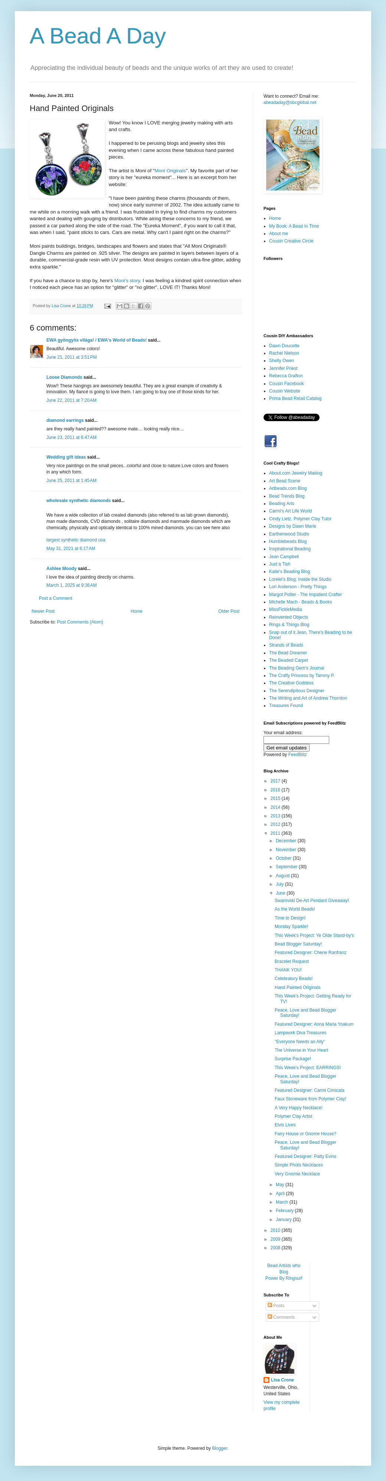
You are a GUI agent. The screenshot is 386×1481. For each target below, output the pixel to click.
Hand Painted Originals (297, 987)
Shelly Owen (281, 360)
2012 (276, 824)
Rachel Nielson (284, 353)
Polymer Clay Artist (293, 1116)
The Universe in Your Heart (301, 1050)
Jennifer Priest (283, 368)
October (284, 858)
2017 (276, 781)
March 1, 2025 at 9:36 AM (71, 585)
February (285, 1210)
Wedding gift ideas (66, 457)
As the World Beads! (295, 909)
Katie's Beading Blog (289, 571)
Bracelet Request (292, 961)
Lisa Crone (282, 1380)
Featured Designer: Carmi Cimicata (309, 1090)
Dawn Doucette (284, 345)
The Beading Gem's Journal (296, 668)
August (283, 875)
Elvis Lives (285, 1124)
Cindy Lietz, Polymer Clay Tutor (300, 518)
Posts (276, 1305)
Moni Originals (170, 170)
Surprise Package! (293, 1058)
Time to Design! (290, 918)
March (283, 1202)
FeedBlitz (297, 754)
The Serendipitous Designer (296, 690)
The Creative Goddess (291, 683)
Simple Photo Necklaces (299, 1165)
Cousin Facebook (286, 383)
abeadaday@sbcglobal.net (290, 102)
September (287, 866)
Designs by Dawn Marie (292, 526)
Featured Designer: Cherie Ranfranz (310, 952)
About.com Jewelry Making (295, 473)
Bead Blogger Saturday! (298, 944)
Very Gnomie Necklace (297, 1173)
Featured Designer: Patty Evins (305, 1156)
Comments (281, 1317)
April (281, 1193)
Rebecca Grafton (286, 375)
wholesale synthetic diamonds (78, 500)
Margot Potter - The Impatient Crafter (305, 594)
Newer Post (43, 611)
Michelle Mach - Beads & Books (300, 602)
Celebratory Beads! (294, 978)
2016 (276, 789)
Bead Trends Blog (286, 496)
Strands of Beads (286, 645)
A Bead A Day (98, 35)
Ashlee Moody (61, 568)
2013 (276, 815)
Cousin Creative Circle (291, 241)
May (280, 1184)
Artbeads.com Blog (288, 488)
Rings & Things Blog (289, 624)
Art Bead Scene (284, 481)
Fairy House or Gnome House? (305, 1133)
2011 (276, 833)
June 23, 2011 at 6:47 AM (71, 437)
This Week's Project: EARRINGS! (308, 1067)
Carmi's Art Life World (290, 511)
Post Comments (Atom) (80, 622)
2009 (276, 1239)
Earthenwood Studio (289, 534)
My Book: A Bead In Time (294, 226)
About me (278, 233)
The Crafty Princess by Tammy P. (301, 675)
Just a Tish (279, 564)
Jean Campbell (284, 556)
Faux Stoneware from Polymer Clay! (310, 1098)
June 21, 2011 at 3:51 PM (71, 357)
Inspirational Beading (290, 548)
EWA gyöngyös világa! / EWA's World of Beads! (96, 340)
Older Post (228, 611)
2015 (276, 798)
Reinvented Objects (288, 617)
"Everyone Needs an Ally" (300, 1041)
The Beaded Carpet (288, 660)
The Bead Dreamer (288, 652)
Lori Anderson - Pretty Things (298, 586)
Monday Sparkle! (291, 926)
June (281, 893)
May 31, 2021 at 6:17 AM (70, 548)
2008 (276, 1247)
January (284, 1219)
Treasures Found (286, 705)
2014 (276, 807)
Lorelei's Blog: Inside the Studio (300, 579)
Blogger (219, 1448)
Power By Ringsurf (283, 1278)
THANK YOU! (288, 970)
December (287, 840)
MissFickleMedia (285, 609)
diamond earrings (65, 420)
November (287, 849)
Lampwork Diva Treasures (300, 1032)
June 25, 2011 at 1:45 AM (71, 480)
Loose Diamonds (64, 377)
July (280, 884)
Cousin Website (284, 391)
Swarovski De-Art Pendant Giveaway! (312, 900)
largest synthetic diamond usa (75, 540)
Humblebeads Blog (288, 541)
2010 (276, 1230)
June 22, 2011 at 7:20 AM (71, 400)
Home (137, 611)
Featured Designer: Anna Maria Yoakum (314, 1024)
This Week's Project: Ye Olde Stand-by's (314, 935)
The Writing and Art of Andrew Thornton (308, 698)
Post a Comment (55, 598)
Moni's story (127, 280)
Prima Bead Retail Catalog (295, 398)
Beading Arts (281, 503)
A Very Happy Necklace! (299, 1107)
